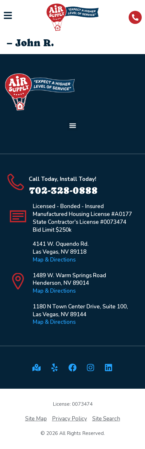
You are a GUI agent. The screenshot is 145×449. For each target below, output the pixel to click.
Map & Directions (54, 260)
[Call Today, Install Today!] (16, 182)
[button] (72, 125)
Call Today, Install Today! (62, 179)
